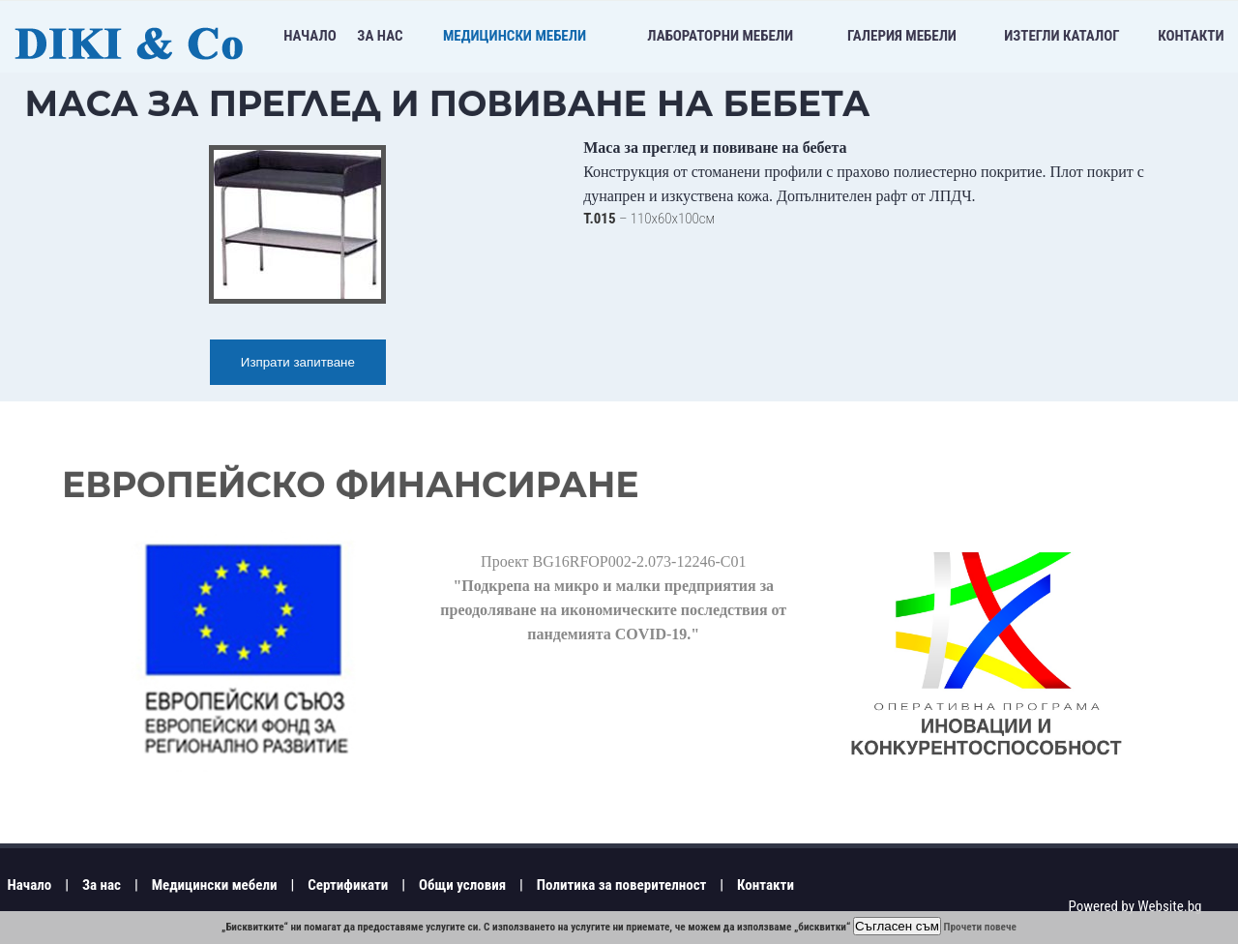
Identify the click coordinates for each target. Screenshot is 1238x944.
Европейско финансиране (350, 484)
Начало (310, 35)
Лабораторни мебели (720, 35)
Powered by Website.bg (1134, 906)
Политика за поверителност (622, 885)
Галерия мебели (902, 35)
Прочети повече (980, 927)
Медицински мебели (514, 35)
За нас (379, 35)
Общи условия (462, 885)
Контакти (1190, 35)
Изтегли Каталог (1061, 35)
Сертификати (348, 885)
